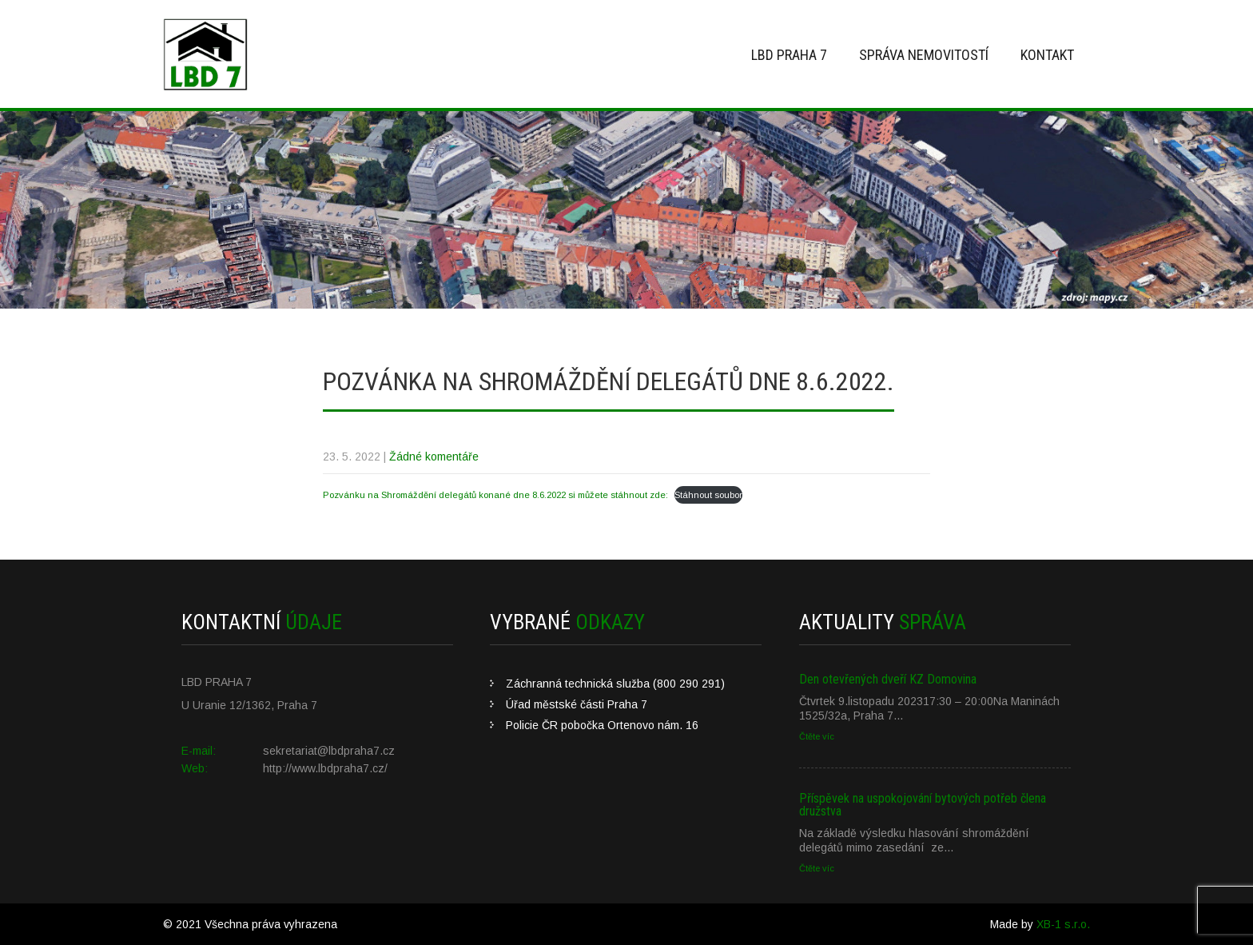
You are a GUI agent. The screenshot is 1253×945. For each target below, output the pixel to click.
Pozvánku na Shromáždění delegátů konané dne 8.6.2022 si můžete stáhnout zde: (495, 495)
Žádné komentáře (434, 456)
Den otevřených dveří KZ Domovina (888, 679)
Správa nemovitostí (923, 54)
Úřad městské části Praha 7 (576, 704)
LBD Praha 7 (789, 54)
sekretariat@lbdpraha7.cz (329, 750)
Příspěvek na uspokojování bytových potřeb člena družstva (922, 805)
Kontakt (1047, 54)
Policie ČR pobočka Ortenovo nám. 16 (602, 725)
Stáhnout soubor (708, 495)
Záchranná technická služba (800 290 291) (615, 683)
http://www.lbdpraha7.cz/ (325, 768)
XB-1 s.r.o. (1063, 924)
